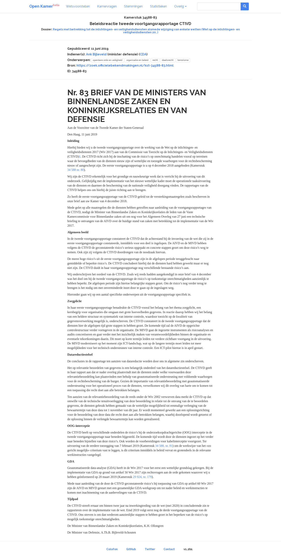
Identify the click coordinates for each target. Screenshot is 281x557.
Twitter (150, 549)
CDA (143, 54)
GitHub (131, 549)
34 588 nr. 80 (75, 169)
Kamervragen (107, 6)
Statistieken (158, 6)
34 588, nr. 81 (164, 445)
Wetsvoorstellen (78, 6)
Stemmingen (133, 6)
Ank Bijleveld (96, 54)
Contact (169, 549)
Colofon (112, 549)
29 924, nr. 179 (142, 477)
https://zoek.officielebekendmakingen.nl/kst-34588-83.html (124, 65)
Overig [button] (180, 6)
